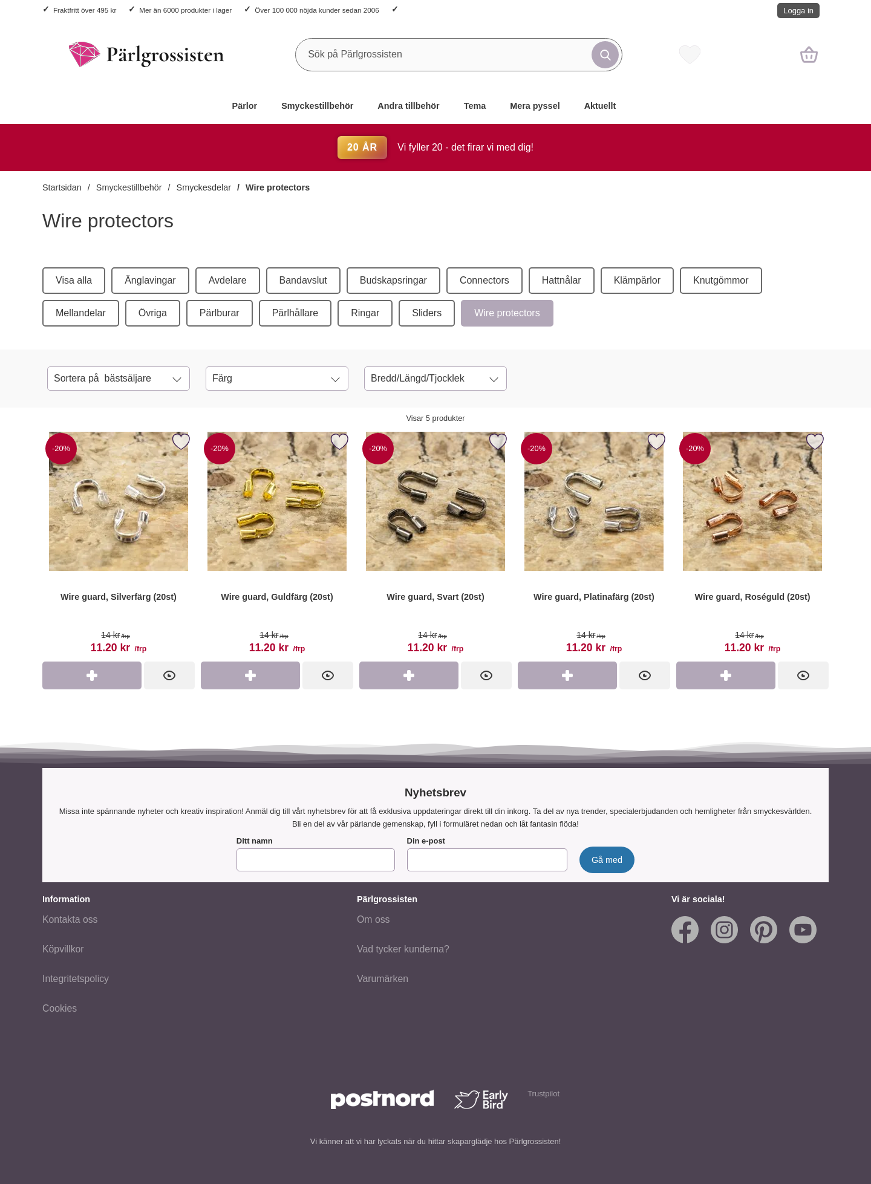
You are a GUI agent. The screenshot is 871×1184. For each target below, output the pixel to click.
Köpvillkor (63, 949)
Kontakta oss (70, 919)
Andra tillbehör (408, 106)
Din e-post (426, 840)
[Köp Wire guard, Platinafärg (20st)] (567, 675)
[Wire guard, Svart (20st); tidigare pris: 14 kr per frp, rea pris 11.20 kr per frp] (435, 545)
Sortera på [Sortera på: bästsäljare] (102, 378)
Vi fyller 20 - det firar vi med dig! (435, 147)
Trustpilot (543, 1093)
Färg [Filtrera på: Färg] (222, 378)
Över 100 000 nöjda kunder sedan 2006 (317, 10)
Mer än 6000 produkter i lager (185, 10)
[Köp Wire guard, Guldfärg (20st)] (250, 675)
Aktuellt (600, 106)
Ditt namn (255, 840)
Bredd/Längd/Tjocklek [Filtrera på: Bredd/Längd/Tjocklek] (418, 378)
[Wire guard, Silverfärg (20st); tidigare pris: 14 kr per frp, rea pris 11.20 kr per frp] (118, 545)
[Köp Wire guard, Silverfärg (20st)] (92, 675)
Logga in (798, 10)
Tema (475, 106)
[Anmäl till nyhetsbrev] (606, 860)
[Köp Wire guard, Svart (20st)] (408, 675)
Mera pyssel (534, 106)
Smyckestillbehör (317, 106)
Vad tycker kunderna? (403, 949)
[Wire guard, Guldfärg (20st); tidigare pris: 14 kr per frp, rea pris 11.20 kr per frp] (277, 545)
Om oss (373, 919)
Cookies (59, 1008)
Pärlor (245, 106)
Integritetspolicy (75, 979)
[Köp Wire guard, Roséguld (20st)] (725, 675)
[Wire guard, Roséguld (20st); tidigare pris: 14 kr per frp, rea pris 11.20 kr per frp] (752, 545)
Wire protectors (278, 187)
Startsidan (62, 187)
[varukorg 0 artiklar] (809, 54)
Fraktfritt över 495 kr (84, 10)
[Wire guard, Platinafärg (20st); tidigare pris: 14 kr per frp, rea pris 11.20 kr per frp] (594, 545)
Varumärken (382, 979)
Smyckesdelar (204, 187)
